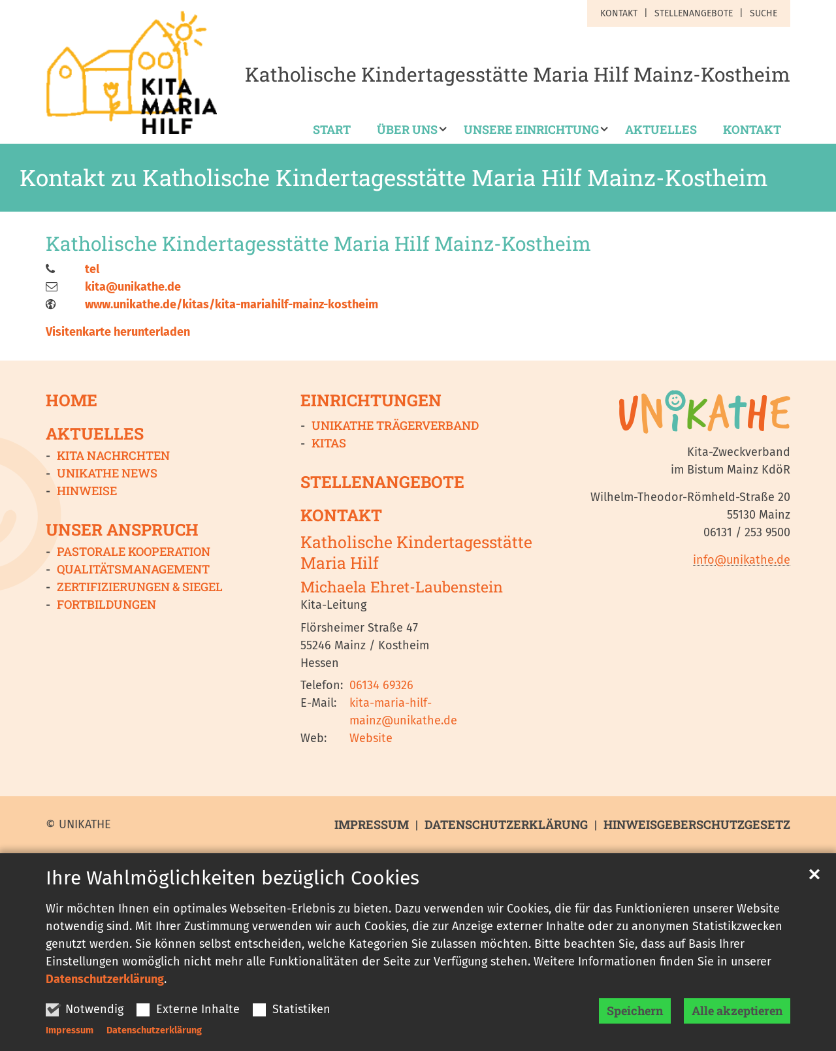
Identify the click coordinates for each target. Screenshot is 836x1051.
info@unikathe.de (741, 560)
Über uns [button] (407, 130)
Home (71, 400)
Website (371, 738)
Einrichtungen (371, 400)
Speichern (635, 1021)
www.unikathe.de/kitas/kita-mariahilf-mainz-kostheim (231, 304)
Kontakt (752, 130)
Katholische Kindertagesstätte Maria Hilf (416, 552)
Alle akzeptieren (737, 1021)
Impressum (69, 1041)
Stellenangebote (382, 482)
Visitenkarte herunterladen (118, 332)
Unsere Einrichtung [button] (531, 130)
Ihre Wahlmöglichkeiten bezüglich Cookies (232, 889)
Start (332, 130)
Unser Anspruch (122, 529)
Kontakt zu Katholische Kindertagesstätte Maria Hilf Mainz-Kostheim (394, 177)
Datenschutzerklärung (105, 990)
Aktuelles (661, 130)
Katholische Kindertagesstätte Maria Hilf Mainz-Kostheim (318, 243)
